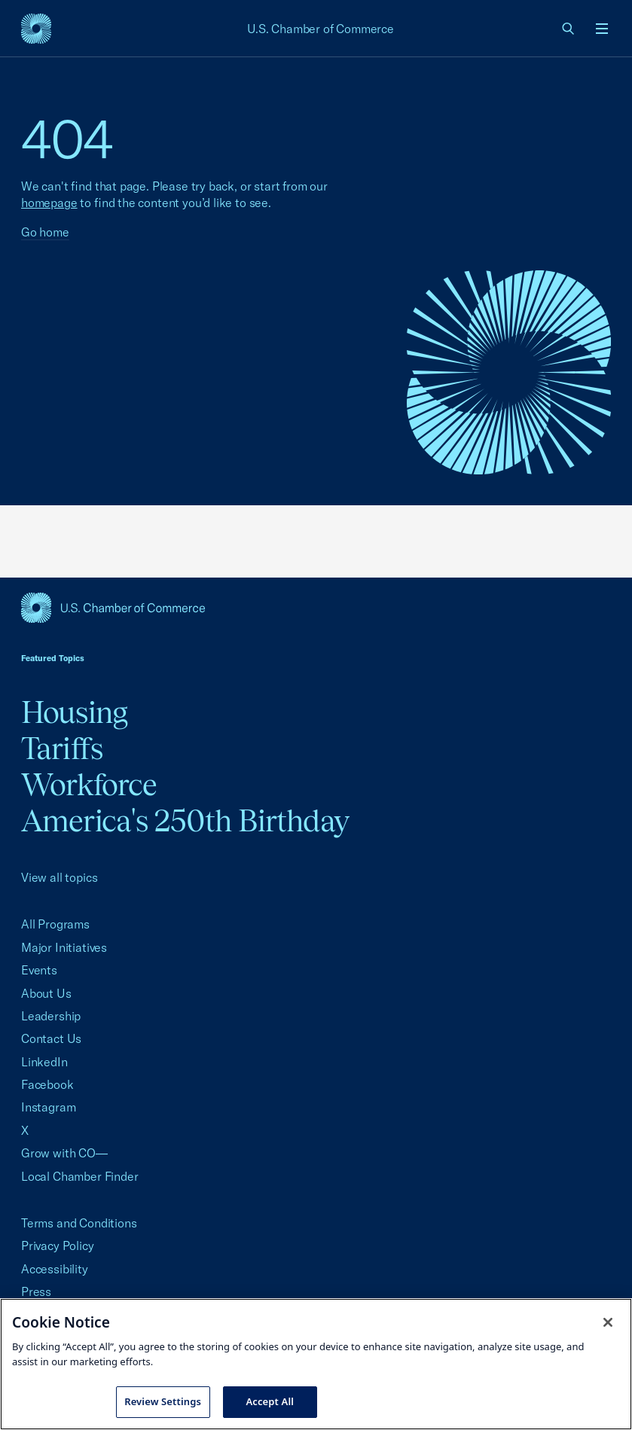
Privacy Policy (57, 1245)
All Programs (55, 923)
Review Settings (162, 1401)
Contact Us (51, 1038)
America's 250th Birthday (185, 820)
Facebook (47, 1084)
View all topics (59, 877)
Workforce (89, 784)
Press (36, 1291)
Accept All (270, 1401)
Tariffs (61, 748)
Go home (45, 231)
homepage (49, 202)
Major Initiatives (64, 947)
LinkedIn (44, 1061)
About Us (46, 993)
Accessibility (54, 1268)
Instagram (48, 1106)
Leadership (51, 1015)
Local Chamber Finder (79, 1176)
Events (39, 969)
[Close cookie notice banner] (607, 1322)
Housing (74, 712)
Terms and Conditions (78, 1222)
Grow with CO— (64, 1152)
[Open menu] (602, 29)
